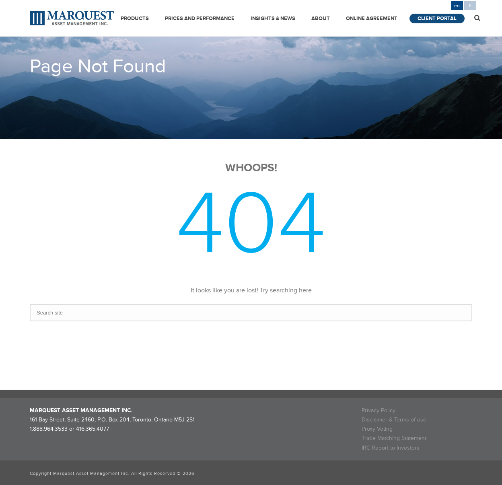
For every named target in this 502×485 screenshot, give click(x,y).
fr (470, 6)
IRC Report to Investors (391, 447)
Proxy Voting (377, 428)
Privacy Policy (378, 410)
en (457, 6)
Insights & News (273, 18)
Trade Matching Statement (394, 438)
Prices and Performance (200, 18)
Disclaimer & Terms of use (394, 419)
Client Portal (437, 18)
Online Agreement (371, 18)
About (320, 18)
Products (135, 18)
